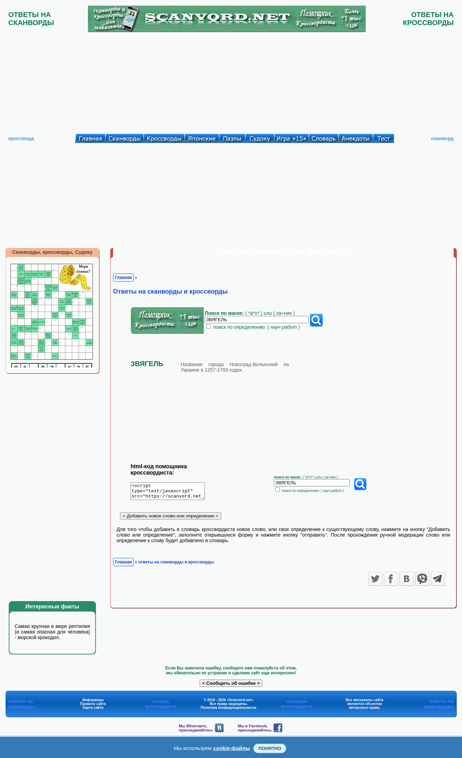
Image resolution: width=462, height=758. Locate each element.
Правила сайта (93, 704)
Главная (123, 277)
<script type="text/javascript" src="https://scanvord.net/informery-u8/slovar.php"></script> (172, 492)
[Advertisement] (231, 81)
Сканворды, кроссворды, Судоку (52, 252)
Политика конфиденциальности (228, 708)
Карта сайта (93, 708)
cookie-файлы (231, 748)
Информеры (93, 700)
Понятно (269, 748)
